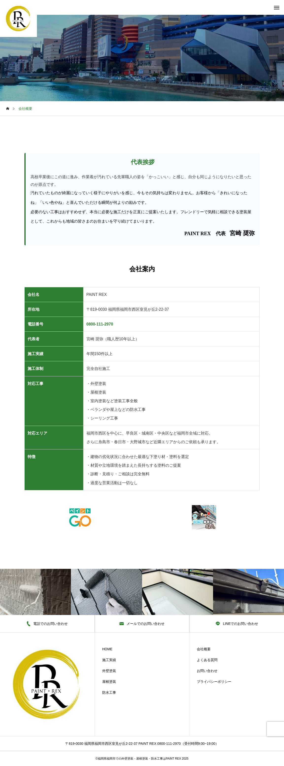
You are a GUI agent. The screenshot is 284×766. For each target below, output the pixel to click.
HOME (107, 649)
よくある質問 (207, 660)
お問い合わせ (207, 670)
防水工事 (109, 692)
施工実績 (109, 660)
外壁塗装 (109, 670)
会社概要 (204, 649)
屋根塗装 (109, 681)
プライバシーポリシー (214, 681)
